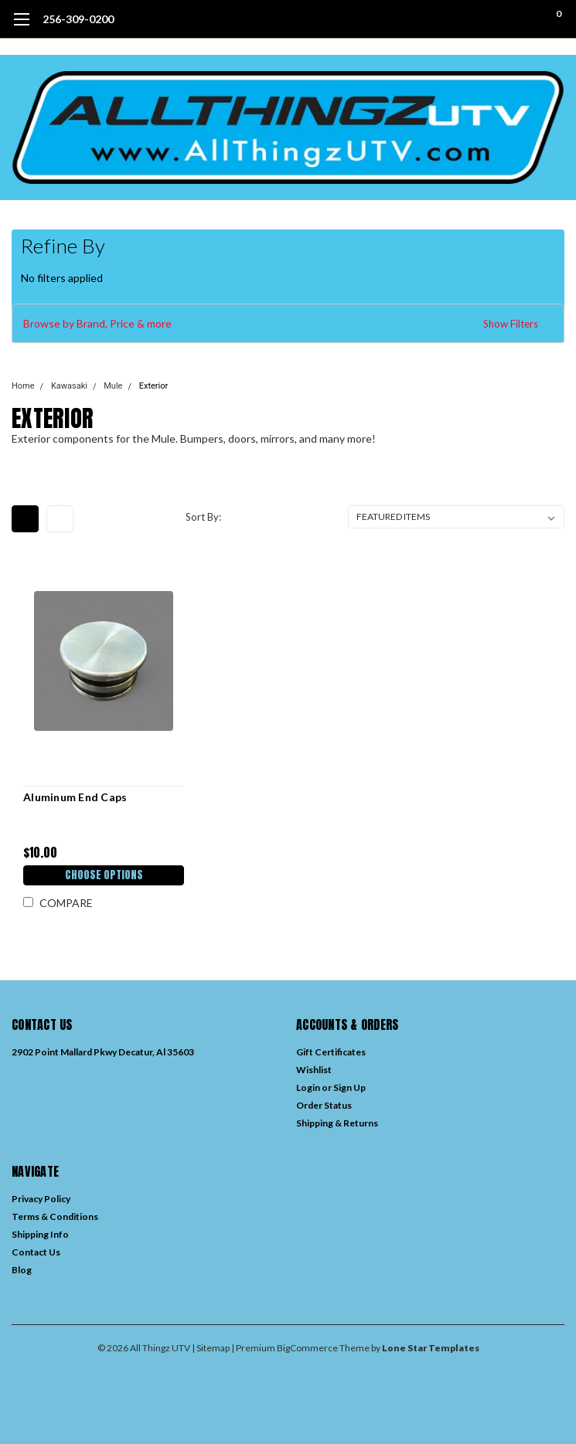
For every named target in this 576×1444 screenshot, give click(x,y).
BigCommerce (307, 1348)
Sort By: (203, 517)
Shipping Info (40, 1234)
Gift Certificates (331, 1052)
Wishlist (314, 1069)
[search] (494, 19)
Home (23, 386)
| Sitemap (211, 1348)
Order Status (324, 1105)
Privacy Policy (41, 1198)
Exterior (154, 386)
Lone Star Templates (430, 1348)
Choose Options (104, 875)
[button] (288, 324)
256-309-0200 (78, 18)
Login (308, 1087)
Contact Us (36, 1252)
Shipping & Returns (337, 1123)
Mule (113, 386)
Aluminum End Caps (75, 797)
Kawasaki (69, 386)
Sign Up (349, 1087)
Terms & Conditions (55, 1216)
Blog (22, 1270)
